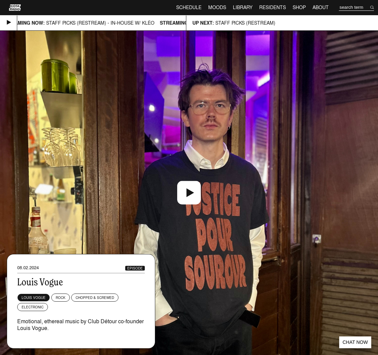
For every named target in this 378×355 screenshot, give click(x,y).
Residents (272, 7)
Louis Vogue (34, 297)
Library (242, 7)
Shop (299, 7)
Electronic (33, 307)
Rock (60, 297)
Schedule (188, 7)
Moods (217, 7)
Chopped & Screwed (95, 297)
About (321, 7)
